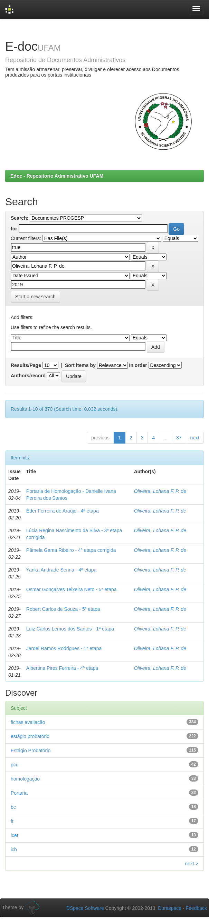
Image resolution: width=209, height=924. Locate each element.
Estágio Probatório (30, 750)
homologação (25, 779)
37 (179, 437)
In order (138, 365)
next (194, 437)
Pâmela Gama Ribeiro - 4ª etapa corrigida (71, 550)
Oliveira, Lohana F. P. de (160, 491)
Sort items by (80, 365)
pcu (15, 764)
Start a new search (35, 296)
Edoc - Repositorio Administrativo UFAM (56, 176)
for (14, 228)
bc (13, 807)
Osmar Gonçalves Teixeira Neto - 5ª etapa (71, 589)
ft (12, 821)
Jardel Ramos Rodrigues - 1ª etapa (64, 648)
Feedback (196, 908)
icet (14, 835)
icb (14, 849)
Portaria (19, 793)
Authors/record (28, 375)
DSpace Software (85, 908)
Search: (19, 218)
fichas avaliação (28, 722)
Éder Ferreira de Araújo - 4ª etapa (62, 511)
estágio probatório (30, 736)
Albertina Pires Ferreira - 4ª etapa (62, 668)
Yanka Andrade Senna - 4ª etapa (61, 570)
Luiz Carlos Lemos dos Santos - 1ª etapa (70, 629)
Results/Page (26, 365)
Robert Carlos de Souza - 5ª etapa (63, 609)
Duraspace (169, 908)
